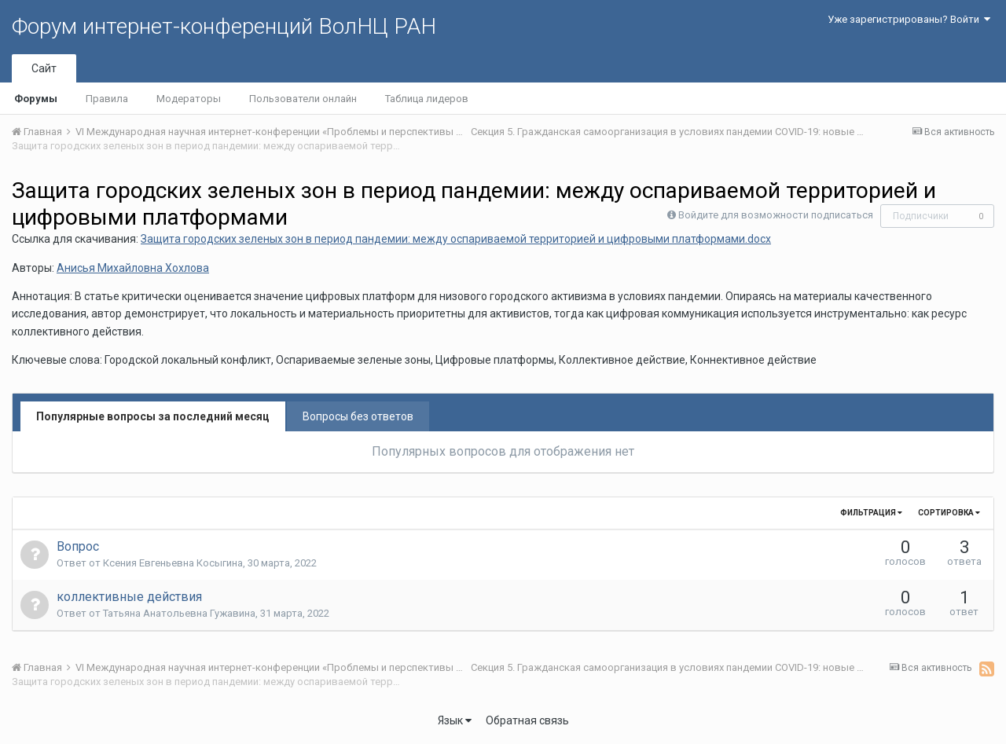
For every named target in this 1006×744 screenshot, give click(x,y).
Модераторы (188, 98)
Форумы (35, 98)
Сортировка (949, 512)
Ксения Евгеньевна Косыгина (173, 563)
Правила (107, 98)
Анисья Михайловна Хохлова (133, 268)
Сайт (44, 68)
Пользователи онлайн (303, 98)
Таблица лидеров (426, 98)
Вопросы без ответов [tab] (358, 416)
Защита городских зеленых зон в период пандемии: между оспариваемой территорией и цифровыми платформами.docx (456, 239)
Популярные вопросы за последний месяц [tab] (153, 416)
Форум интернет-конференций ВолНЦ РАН (224, 26)
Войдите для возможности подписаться (775, 215)
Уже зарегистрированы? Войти (909, 19)
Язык (455, 720)
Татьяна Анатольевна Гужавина (179, 613)
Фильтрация (871, 512)
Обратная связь (527, 720)
